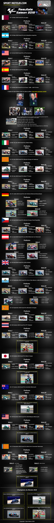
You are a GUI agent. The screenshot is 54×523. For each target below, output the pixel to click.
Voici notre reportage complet (39, 91)
